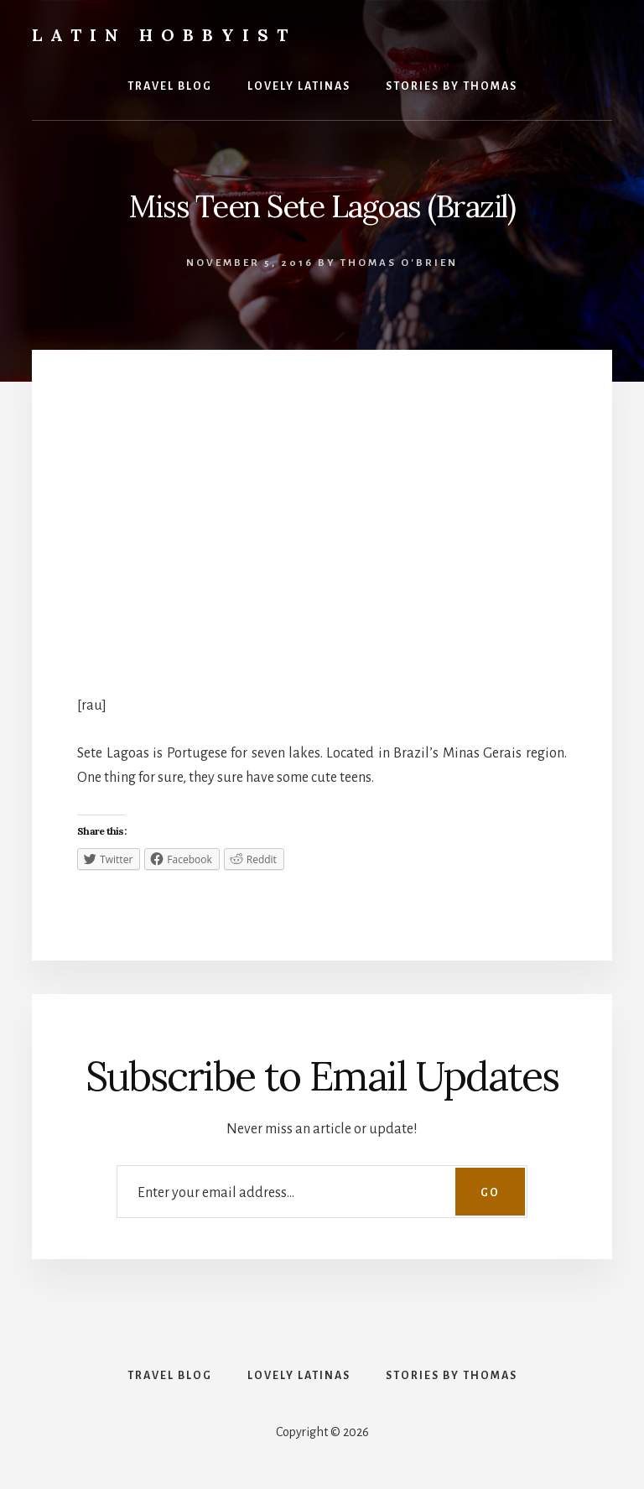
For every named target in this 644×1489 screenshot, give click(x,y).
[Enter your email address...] (322, 1191)
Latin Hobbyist (164, 34)
